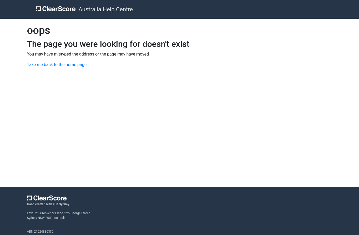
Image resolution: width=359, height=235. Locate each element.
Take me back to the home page (57, 64)
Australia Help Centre (105, 9)
